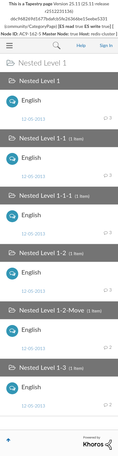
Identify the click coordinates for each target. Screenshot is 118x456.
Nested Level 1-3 (42, 367)
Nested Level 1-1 (42, 138)
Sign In (106, 45)
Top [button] (8, 440)
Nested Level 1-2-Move (51, 310)
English (31, 100)
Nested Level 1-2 (42, 252)
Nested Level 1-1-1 (45, 195)
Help (81, 45)
